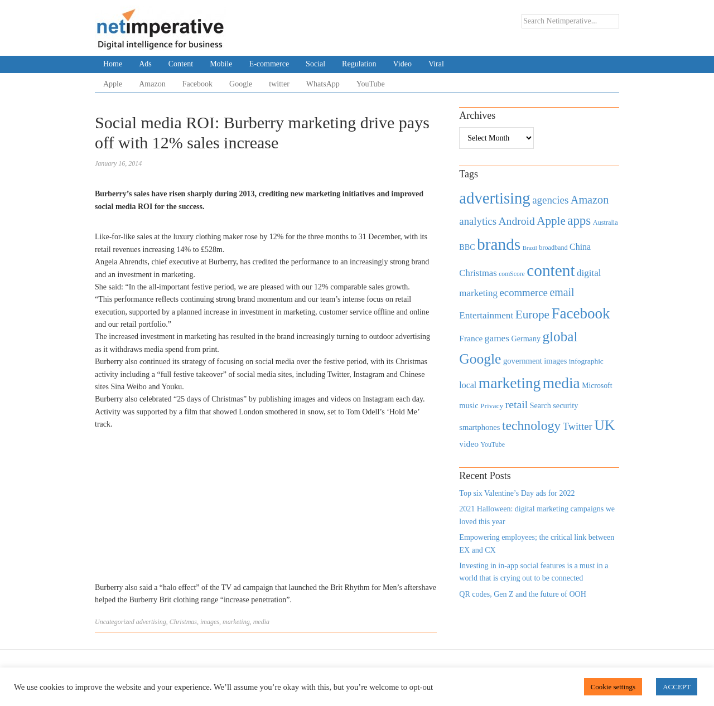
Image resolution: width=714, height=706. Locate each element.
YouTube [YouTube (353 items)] (493, 444)
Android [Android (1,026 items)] (516, 221)
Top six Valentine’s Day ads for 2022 (517, 493)
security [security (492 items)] (565, 405)
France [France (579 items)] (471, 338)
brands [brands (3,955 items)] (498, 244)
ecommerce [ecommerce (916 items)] (524, 292)
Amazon (152, 84)
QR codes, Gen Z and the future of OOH (522, 594)
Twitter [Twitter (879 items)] (577, 426)
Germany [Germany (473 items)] (526, 338)
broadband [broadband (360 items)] (553, 248)
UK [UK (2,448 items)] (604, 425)
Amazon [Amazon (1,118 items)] (590, 200)
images (209, 622)
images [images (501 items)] (555, 360)
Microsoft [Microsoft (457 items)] (597, 385)
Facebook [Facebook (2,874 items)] (580, 313)
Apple (112, 84)
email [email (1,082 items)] (561, 292)
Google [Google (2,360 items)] (480, 359)
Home (112, 64)
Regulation (359, 64)
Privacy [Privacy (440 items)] (491, 406)
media (261, 622)
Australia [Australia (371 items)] (605, 222)
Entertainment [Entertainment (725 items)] (486, 315)
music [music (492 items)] (468, 405)
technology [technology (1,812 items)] (531, 425)
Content (180, 64)
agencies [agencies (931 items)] (550, 200)
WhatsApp (323, 84)
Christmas (183, 622)
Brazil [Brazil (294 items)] (530, 248)
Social (315, 64)
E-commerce (269, 64)
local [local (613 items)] (467, 385)
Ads (145, 64)
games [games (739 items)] (497, 338)
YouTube (370, 84)
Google (240, 84)
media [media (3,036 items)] (561, 383)
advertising (151, 622)
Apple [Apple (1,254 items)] (551, 221)
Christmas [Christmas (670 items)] (477, 273)
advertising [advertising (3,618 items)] (494, 198)
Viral (436, 64)
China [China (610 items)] (580, 247)
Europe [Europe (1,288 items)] (532, 314)
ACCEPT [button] (677, 687)
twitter (279, 84)
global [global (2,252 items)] (560, 336)
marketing (236, 622)
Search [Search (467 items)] (540, 406)
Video (402, 64)
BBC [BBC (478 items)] (467, 247)
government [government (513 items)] (522, 360)
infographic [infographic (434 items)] (586, 361)
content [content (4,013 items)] (551, 270)
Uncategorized (114, 622)
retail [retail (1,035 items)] (516, 404)
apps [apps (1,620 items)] (579, 221)
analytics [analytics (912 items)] (477, 221)
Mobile (221, 64)
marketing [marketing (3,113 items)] (510, 382)
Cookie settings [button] (613, 687)
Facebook (197, 84)
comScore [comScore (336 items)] (512, 274)
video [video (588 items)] (469, 443)
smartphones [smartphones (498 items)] (479, 427)
